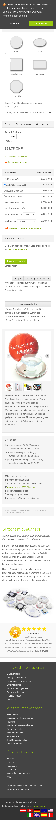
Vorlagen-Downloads (16, 677)
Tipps (18, 278)
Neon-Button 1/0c (13, 214)
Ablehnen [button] (15, 23)
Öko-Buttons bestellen (17, 740)
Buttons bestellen (15, 729)
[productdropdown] (28, 112)
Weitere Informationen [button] (15, 15)
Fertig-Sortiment (14, 744)
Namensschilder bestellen (19, 681)
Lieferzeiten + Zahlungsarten (20, 718)
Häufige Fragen (14, 696)
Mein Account (13, 714)
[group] (9, 387)
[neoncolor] (29, 214)
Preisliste (11, 722)
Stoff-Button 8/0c (13, 196)
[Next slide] (47, 356)
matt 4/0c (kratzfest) (15, 185)
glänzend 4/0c (11, 179)
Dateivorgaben (13, 674)
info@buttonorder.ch (22, 789)
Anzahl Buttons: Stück (13, 136)
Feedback (11, 699)
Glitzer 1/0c (10, 221)
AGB (9, 777)
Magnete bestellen (15, 732)
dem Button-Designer (18, 249)
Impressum (12, 766)
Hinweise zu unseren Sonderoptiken (23, 228)
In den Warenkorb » (28, 304)
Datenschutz (13, 769)
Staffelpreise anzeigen (16, 162)
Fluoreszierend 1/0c (14, 202)
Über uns (11, 762)
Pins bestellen (13, 736)
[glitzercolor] (26, 221)
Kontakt (10, 758)
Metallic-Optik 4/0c (13, 191)
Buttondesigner (14, 685)
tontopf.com (39, 806)
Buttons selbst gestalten (18, 688)
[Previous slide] (9, 356)
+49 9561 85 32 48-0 (34, 785)
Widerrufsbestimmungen (18, 773)
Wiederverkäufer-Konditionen (20, 725)
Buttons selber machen (17, 692)
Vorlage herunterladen (37, 278)
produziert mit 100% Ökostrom (21, 487)
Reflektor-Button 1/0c (15, 208)
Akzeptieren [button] (41, 23)
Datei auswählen (16, 261)
